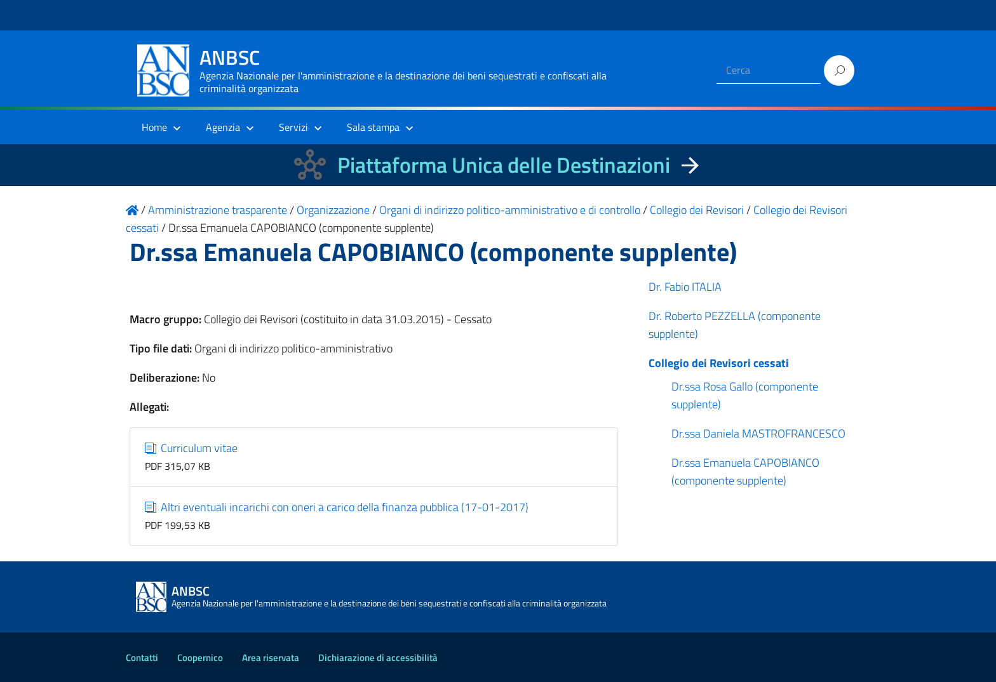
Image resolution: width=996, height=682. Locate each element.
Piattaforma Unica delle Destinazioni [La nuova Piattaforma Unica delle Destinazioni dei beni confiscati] (503, 165)
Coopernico (200, 657)
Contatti (142, 657)
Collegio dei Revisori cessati (719, 362)
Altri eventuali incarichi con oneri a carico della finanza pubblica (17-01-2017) (337, 507)
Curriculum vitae (191, 448)
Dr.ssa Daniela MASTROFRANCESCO (758, 433)
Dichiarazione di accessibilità (378, 657)
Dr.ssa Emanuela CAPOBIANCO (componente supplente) (745, 471)
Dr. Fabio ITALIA (685, 286)
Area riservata (270, 657)
